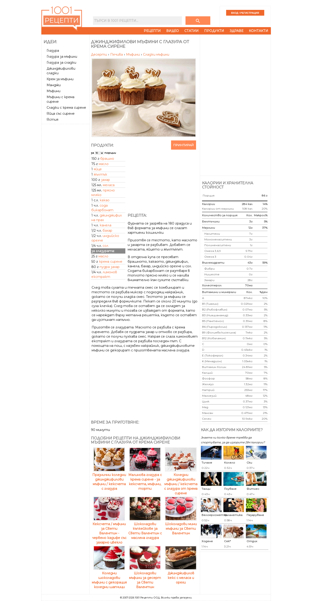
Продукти (214, 31)
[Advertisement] (66, 195)
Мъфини (53, 91)
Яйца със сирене (61, 113)
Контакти (258, 31)
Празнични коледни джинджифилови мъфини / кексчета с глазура (109, 479)
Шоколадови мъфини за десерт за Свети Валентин (145, 578)
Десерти (99, 54)
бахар (107, 230)
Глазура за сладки (61, 62)
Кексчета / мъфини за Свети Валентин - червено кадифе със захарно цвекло (109, 530)
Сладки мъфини (156, 54)
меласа (109, 185)
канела (105, 225)
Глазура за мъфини (62, 56)
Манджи (54, 85)
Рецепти (152, 31)
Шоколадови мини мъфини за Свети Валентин (181, 526)
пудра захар (110, 267)
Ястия (52, 119)
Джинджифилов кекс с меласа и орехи (181, 575)
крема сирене (110, 261)
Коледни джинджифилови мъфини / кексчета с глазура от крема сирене (180, 481)
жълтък (100, 174)
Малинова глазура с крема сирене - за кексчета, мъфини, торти (145, 479)
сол (105, 246)
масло (104, 164)
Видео (172, 31)
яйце (98, 169)
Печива (117, 54)
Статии (191, 31)
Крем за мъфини (60, 79)
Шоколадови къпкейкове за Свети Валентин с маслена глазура (145, 528)
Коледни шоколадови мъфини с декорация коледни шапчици (109, 578)
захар (105, 180)
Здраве (236, 31)
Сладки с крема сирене (66, 107)
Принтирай (183, 145)
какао (105, 200)
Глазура (53, 50)
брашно (107, 159)
